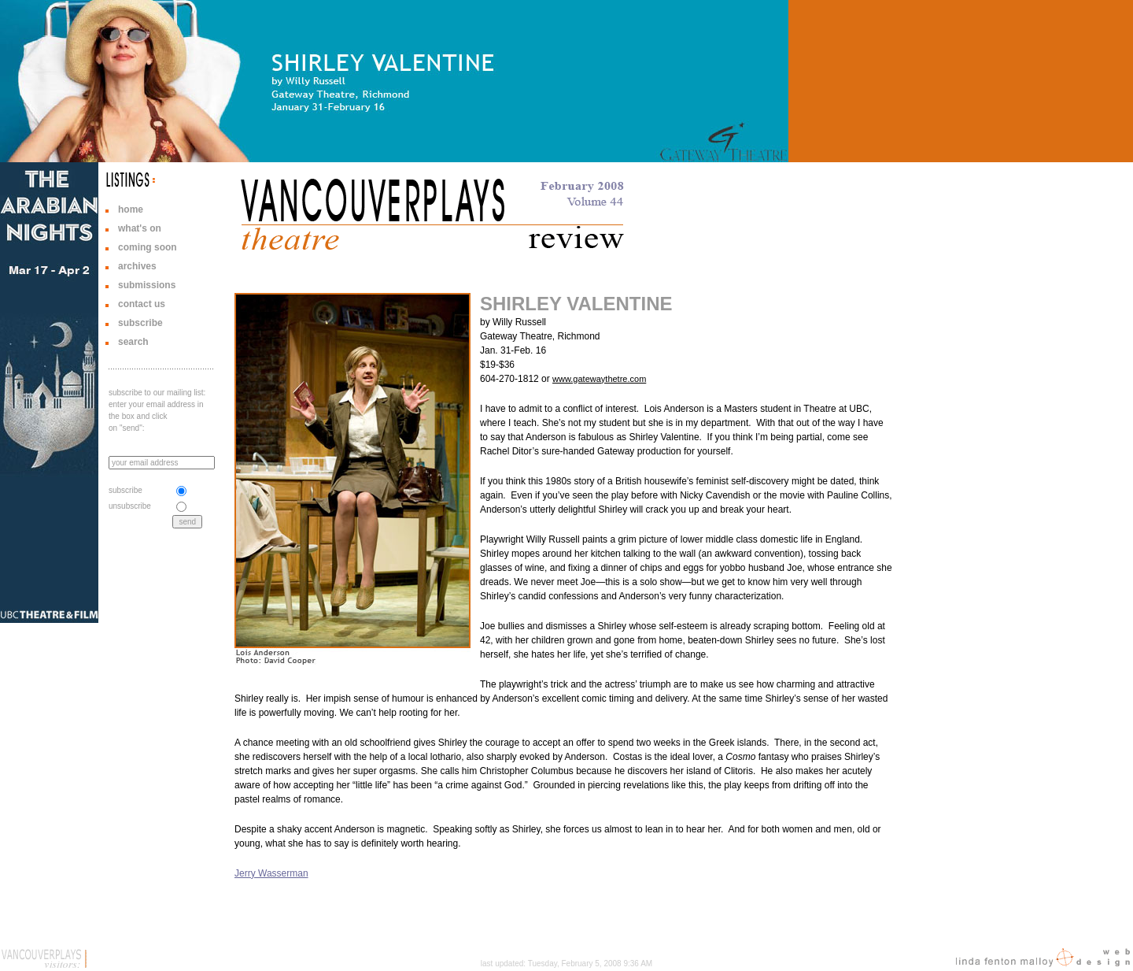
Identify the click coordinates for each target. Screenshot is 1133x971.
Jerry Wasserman (271, 873)
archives (137, 266)
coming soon (147, 247)
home (130, 209)
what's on (139, 228)
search (133, 341)
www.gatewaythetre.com (599, 379)
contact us (141, 303)
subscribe (140, 322)
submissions (146, 285)
